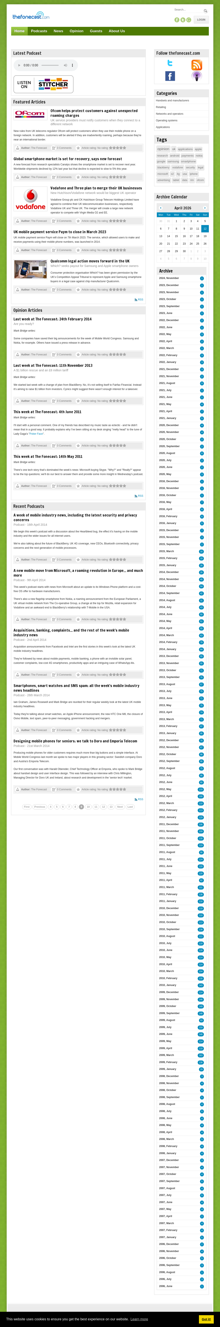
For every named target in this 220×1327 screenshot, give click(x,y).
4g (178, 173)
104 (201, 971)
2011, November (169, 831)
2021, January (167, 418)
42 (201, 593)
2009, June (165, 1034)
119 (201, 845)
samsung (173, 161)
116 (201, 901)
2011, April (165, 880)
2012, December (169, 740)
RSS (140, 299)
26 (201, 565)
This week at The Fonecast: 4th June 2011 (47, 411)
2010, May (165, 957)
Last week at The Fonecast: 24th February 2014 (53, 319)
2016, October (167, 495)
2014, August (167, 600)
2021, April (165, 411)
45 (201, 579)
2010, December (169, 908)
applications (185, 149)
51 (201, 621)
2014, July (165, 607)
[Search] (188, 9)
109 (201, 831)
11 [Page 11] (96, 806)
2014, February (168, 642)
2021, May (165, 404)
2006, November (169, 1251)
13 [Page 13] (111, 806)
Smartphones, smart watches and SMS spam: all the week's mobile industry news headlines (76, 688)
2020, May (165, 474)
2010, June (165, 950)
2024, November (169, 278)
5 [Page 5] (57, 806)
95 (201, 733)
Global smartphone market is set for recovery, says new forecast (68, 158)
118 (201, 908)
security (190, 167)
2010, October (167, 922)
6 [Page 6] (63, 806)
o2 (172, 173)
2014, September (169, 593)
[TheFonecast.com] (31, 15)
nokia (199, 155)
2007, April (165, 1216)
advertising (163, 180)
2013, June (165, 698)
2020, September (169, 446)
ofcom (200, 180)
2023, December (169, 285)
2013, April (165, 712)
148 (201, 1013)
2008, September (169, 1097)
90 (201, 852)
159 (201, 1027)
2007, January (167, 1237)
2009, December (169, 992)
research (162, 155)
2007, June (165, 1202)
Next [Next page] (120, 806)
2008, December (169, 1076)
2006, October (167, 1258)
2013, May (165, 705)
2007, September (169, 1181)
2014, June (165, 614)
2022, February (168, 355)
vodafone (177, 167)
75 (201, 691)
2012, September (169, 761)
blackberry (163, 167)
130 (201, 838)
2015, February (168, 558)
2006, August (167, 1272)
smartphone (188, 161)
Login (201, 19)
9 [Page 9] (81, 806)
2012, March (166, 803)
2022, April (165, 341)
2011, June (165, 866)
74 (201, 712)
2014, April (165, 628)
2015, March (166, 551)
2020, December (169, 425)
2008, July (165, 1111)
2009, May (165, 1041)
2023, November (169, 292)
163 (201, 1055)
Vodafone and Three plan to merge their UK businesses (96, 188)
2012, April (165, 796)
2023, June (165, 313)
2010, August (167, 936)
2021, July (165, 390)
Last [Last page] (130, 806)
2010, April (165, 964)
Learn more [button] (139, 1319)
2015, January (167, 565)
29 (201, 1069)
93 (201, 1020)
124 (201, 859)
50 (201, 614)
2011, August (167, 852)
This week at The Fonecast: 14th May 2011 (48, 456)
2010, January (167, 985)
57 (201, 684)
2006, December (169, 1244)
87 (201, 747)
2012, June (165, 782)
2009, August (167, 1020)
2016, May (165, 502)
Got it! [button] (206, 1319)
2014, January (167, 649)
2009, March (166, 1055)
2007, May (165, 1209)
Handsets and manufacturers (172, 100)
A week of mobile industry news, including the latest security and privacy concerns (75, 517)
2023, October (167, 299)
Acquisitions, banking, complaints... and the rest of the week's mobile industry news (71, 632)
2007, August (167, 1188)
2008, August (167, 1104)
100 (201, 796)
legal (200, 167)
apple (198, 149)
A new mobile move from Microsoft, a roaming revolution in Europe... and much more (78, 573)
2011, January (167, 901)
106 (201, 824)
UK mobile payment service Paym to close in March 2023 (60, 232)
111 (201, 936)
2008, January (167, 1153)
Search (205, 11)
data (184, 180)
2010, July (165, 943)
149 (201, 1006)
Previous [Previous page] (39, 806)
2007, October (167, 1174)
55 (201, 628)
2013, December (169, 656)
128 (201, 950)
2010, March (166, 971)
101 (201, 887)
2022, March (166, 348)
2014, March (166, 635)
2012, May (165, 789)
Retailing (161, 107)
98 (201, 754)
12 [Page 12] (103, 806)
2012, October (167, 754)
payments (188, 155)
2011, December (169, 824)
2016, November (169, 488)
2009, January (167, 1069)
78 (201, 642)
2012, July (165, 775)
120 (201, 866)
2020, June (165, 467)
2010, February (168, 978)
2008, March (166, 1139)
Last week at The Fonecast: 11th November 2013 (53, 365)
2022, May (165, 334)
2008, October (167, 1090)
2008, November (169, 1083)
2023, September (169, 306)
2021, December (169, 369)
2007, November (169, 1167)
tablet (176, 180)
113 (201, 810)
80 (201, 782)
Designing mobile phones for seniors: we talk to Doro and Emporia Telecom (75, 741)
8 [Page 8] (75, 806)
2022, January (167, 362)
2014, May (165, 621)
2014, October (167, 586)
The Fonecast (39, 147)
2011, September (169, 845)
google (161, 161)
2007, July (165, 1195)
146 (201, 999)
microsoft (162, 173)
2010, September (169, 929)
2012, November (169, 747)
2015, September (169, 544)
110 (201, 803)
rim (192, 180)
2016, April (165, 509)
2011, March (166, 887)
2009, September (169, 1013)
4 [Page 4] (50, 806)
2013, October (167, 670)
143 (201, 985)
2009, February (168, 1062)
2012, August (167, 768)
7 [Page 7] (69, 806)
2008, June (165, 1118)
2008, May (165, 1125)
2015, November (169, 537)
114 (201, 957)
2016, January (167, 523)
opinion (163, 149)
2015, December (169, 530)
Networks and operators (169, 113)
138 (201, 894)
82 (201, 880)
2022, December (169, 320)
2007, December (169, 1160)
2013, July (165, 691)
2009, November (169, 999)
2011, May (165, 873)
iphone (194, 173)
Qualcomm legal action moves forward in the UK (90, 261)
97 (201, 726)
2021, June (165, 397)
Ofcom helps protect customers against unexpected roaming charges (94, 113)
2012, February (168, 810)
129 (201, 817)
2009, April (165, 1048)
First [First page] (27, 806)
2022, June (165, 327)
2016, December (169, 481)
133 (201, 789)
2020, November (169, 432)
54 (201, 586)
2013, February (168, 726)
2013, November (169, 663)
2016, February (168, 516)
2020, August (167, 453)
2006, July (165, 1279)
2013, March (166, 719)
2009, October (167, 1006)
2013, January (167, 733)
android (174, 155)
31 (201, 600)
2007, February (168, 1230)
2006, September (169, 1265)
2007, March (166, 1223)
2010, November (169, 915)
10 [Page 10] (88, 806)
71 (201, 670)
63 (201, 635)
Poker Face (36, 433)
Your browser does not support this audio (46, 65)
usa (185, 173)
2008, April (165, 1132)
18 (201, 558)
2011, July (165, 859)
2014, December (169, 572)
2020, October (167, 439)
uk (174, 149)
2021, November (169, 376)
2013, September (169, 677)
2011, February (168, 894)
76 (201, 677)
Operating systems (166, 120)
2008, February (168, 1146)
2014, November (169, 579)
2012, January (167, 817)
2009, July (165, 1027)
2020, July (165, 460)
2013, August (167, 684)
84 (201, 649)
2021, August (167, 383)
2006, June (165, 1286)
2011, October (167, 838)
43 (201, 607)
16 (201, 551)
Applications (163, 127)
